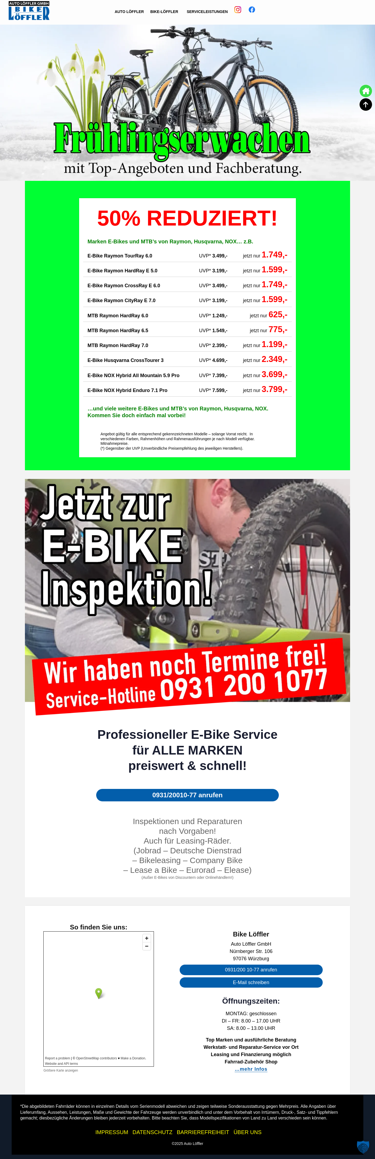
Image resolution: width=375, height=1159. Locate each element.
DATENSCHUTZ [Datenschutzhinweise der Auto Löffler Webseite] (152, 1132)
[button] (363, 1147)
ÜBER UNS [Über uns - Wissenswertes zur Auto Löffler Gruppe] (247, 1132)
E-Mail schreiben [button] (251, 982)
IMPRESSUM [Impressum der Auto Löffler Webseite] (111, 1132)
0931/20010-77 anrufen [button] (187, 795)
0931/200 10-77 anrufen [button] (251, 969)
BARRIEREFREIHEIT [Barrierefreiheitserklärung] (203, 1132)
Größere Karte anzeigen (60, 1070)
